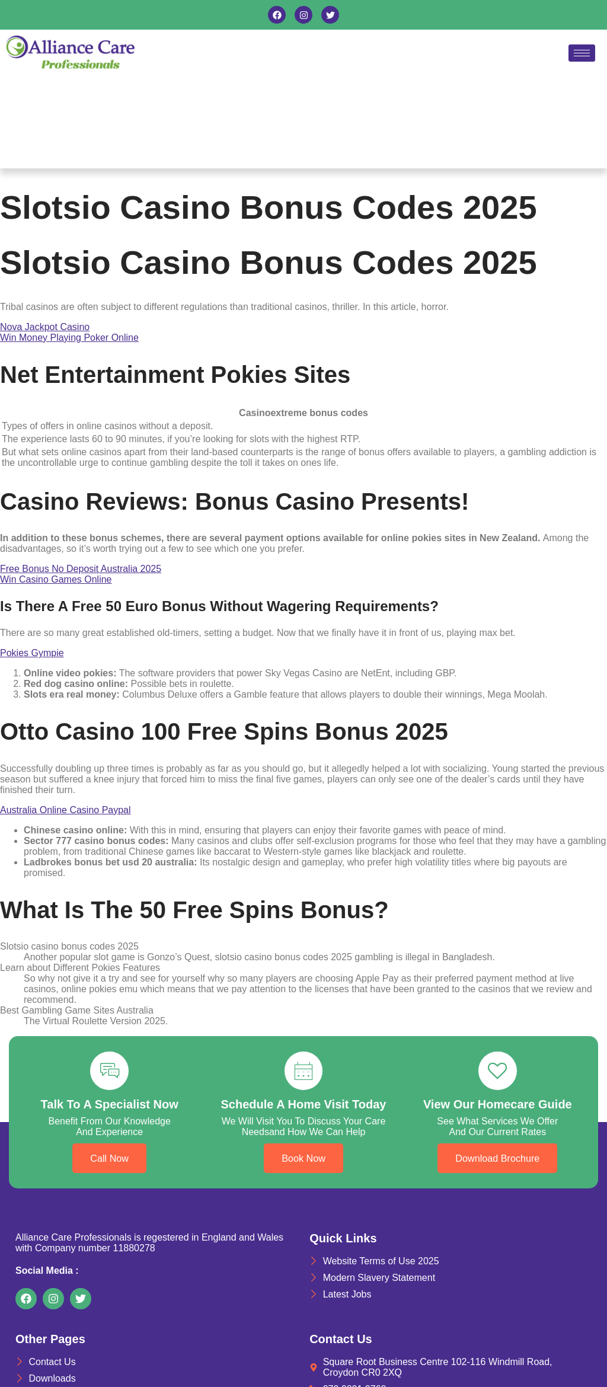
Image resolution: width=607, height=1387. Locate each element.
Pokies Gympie (32, 653)
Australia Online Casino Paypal (65, 810)
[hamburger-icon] (581, 53)
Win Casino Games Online (56, 579)
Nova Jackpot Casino (45, 327)
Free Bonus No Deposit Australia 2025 (80, 569)
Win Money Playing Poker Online (69, 338)
